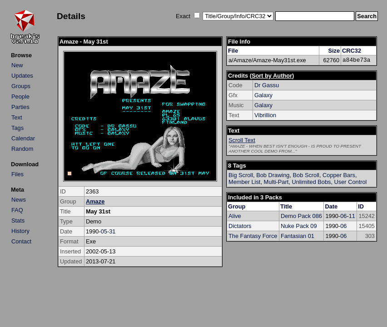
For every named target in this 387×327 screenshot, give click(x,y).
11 (352, 216)
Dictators (240, 226)
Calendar (23, 138)
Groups (20, 86)
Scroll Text (241, 140)
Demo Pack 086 (301, 216)
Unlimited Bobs (311, 181)
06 (343, 216)
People (20, 96)
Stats (18, 220)
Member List (244, 181)
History (20, 231)
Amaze (95, 201)
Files (17, 174)
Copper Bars (338, 175)
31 (112, 231)
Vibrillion (265, 115)
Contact (21, 241)
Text (16, 117)
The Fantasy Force (252, 236)
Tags (17, 127)
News (18, 199)
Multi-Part (276, 181)
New (17, 65)
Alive (234, 216)
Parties (20, 107)
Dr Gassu (266, 85)
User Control (350, 181)
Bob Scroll (306, 175)
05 (104, 231)
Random (22, 148)
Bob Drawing (272, 175)
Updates (22, 75)
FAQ (17, 210)
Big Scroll (240, 175)
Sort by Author (272, 75)
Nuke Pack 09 (299, 226)
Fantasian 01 (297, 236)
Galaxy (263, 95)
